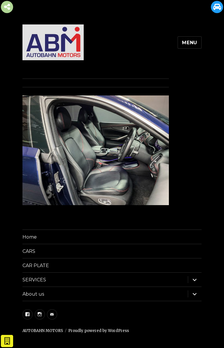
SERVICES (34, 280)
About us (33, 294)
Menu (189, 42)
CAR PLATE (35, 265)
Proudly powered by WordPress (98, 330)
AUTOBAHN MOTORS (42, 330)
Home (29, 237)
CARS (28, 251)
